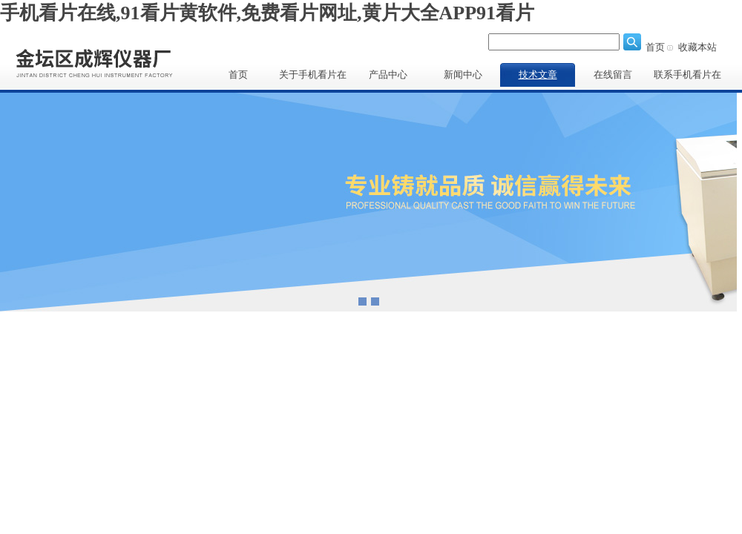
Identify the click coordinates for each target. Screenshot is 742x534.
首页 (655, 47)
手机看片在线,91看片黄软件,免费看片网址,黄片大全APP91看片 (267, 13)
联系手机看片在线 (687, 78)
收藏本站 (697, 47)
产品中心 (388, 74)
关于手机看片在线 (313, 78)
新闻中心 (463, 74)
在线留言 (613, 74)
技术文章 (538, 74)
